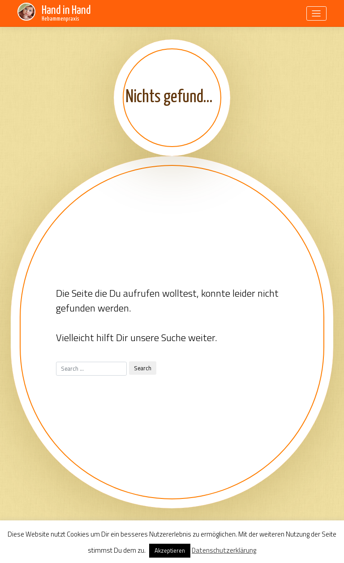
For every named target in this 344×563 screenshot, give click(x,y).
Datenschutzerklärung (224, 550)
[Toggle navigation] (316, 13)
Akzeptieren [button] (170, 550)
